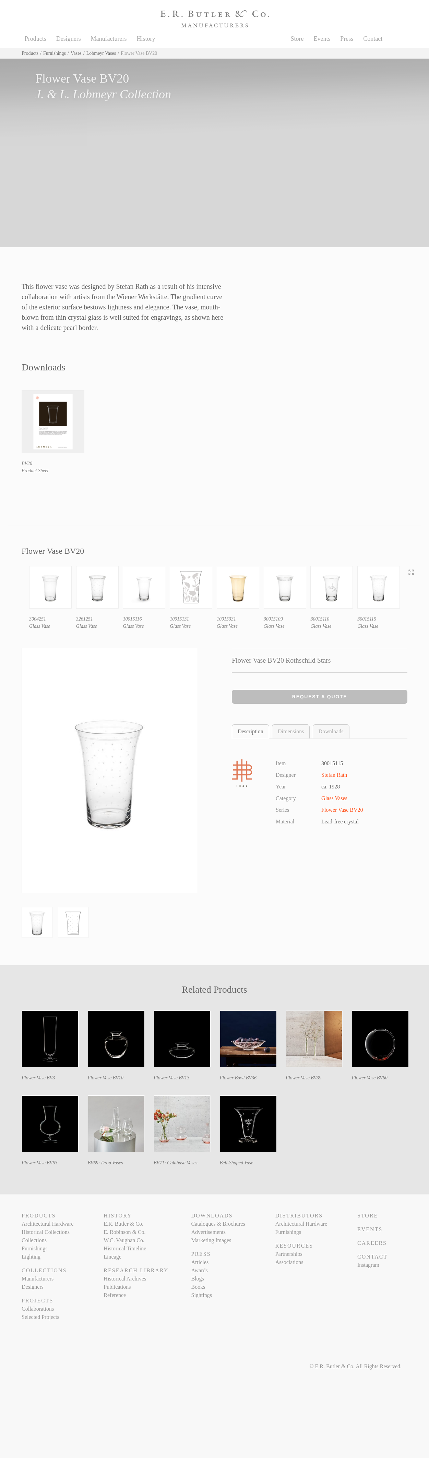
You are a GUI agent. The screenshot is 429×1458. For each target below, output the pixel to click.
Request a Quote (319, 696)
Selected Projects (40, 1317)
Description (250, 731)
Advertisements (208, 1232)
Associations (289, 1262)
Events (321, 38)
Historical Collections (46, 1232)
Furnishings (54, 53)
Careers (372, 1243)
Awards (199, 1270)
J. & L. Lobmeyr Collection (103, 94)
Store (297, 38)
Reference (115, 1295)
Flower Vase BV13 (171, 1077)
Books (198, 1287)
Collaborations (38, 1309)
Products (35, 38)
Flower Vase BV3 (38, 1077)
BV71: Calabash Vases (176, 1162)
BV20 (27, 463)
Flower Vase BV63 (39, 1162)
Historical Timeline (125, 1248)
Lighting (31, 1257)
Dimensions (291, 731)
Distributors (299, 1215)
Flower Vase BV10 (105, 1077)
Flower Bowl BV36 (238, 1077)
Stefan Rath (334, 775)
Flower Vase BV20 (342, 810)
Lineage (112, 1257)
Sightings (201, 1295)
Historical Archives (125, 1279)
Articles (199, 1262)
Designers (68, 38)
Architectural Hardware (47, 1224)
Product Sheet (35, 470)
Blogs (197, 1279)
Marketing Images (211, 1240)
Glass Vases (334, 798)
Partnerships (288, 1254)
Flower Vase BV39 (303, 1077)
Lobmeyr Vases (101, 53)
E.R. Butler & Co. (123, 1224)
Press (346, 38)
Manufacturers (109, 38)
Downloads (331, 731)
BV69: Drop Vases (105, 1162)
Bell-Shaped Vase (236, 1162)
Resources (294, 1246)
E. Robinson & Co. (124, 1232)
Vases (76, 53)
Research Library (136, 1270)
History (145, 38)
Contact (372, 38)
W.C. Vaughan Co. (124, 1240)
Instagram (368, 1265)
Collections (34, 1240)
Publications (117, 1287)
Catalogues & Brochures (218, 1224)
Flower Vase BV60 (370, 1077)
